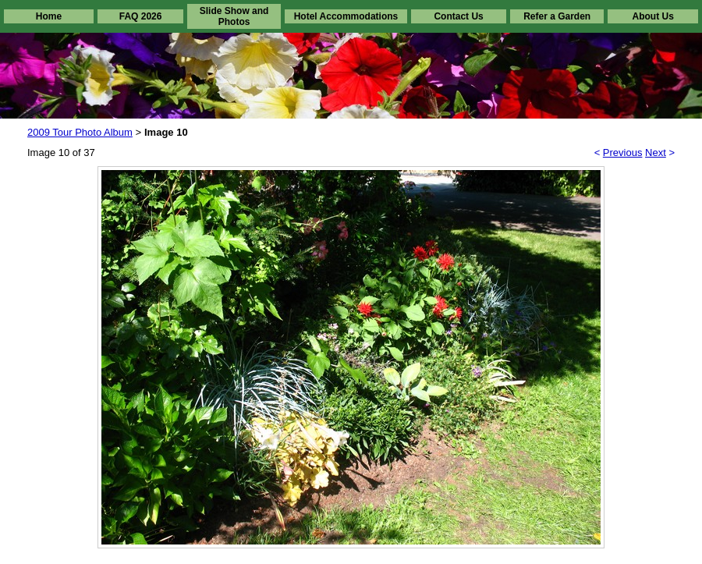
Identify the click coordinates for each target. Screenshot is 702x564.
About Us (652, 16)
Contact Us (458, 16)
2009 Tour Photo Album (80, 132)
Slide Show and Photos (234, 16)
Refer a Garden (556, 16)
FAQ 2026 (140, 16)
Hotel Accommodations (346, 16)
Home (49, 16)
